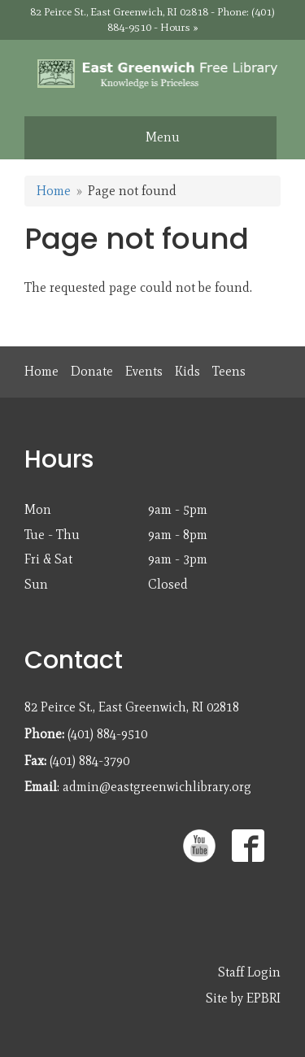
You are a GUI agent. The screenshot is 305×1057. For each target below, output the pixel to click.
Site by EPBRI (243, 998)
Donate (92, 371)
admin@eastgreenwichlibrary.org (157, 786)
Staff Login (249, 972)
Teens (229, 371)
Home (54, 190)
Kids (187, 371)
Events (144, 371)
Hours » (179, 27)
